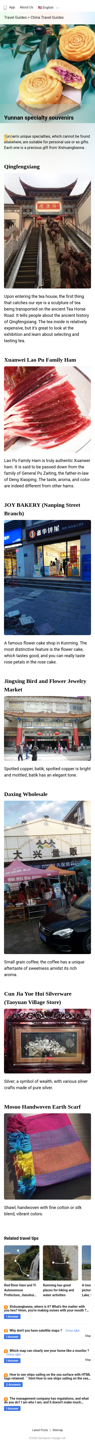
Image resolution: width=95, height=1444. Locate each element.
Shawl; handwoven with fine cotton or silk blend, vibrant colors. (43, 1210)
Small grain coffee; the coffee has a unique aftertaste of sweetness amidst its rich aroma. (44, 968)
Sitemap (57, 1430)
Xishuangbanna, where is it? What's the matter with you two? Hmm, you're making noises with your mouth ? (45, 1310)
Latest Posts (40, 1430)
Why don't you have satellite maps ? (44, 1330)
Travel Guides (16, 17)
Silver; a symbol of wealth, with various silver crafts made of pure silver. (45, 1084)
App (8, 7)
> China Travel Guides (46, 17)
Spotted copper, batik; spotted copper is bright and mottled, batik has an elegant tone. (47, 771)
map (88, 1336)
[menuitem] (8, 6)
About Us (26, 7)
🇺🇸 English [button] (49, 7)
